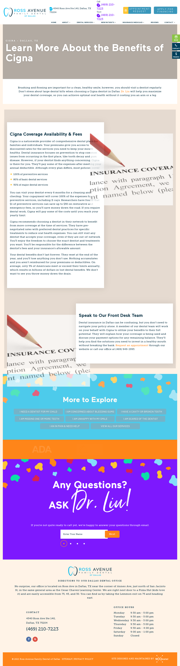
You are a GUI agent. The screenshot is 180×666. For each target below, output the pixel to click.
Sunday (118, 635)
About (66, 23)
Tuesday (119, 616)
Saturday (119, 631)
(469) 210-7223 (106, 6)
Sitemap (67, 659)
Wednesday (121, 620)
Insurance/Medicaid (133, 23)
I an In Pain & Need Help (65, 426)
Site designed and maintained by (140, 658)
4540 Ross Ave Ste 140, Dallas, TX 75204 (70, 10)
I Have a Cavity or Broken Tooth (141, 411)
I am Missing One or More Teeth (39, 418)
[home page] (24, 12)
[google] (35, 639)
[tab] (63, 543)
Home (53, 22)
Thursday (120, 624)
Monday (119, 612)
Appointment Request (136, 10)
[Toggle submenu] (69, 23)
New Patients (109, 23)
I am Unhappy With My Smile (90, 418)
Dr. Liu (125, 91)
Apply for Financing (166, 10)
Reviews (154, 22)
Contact (170, 23)
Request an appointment (132, 345)
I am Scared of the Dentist (140, 418)
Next (112, 534)
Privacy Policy (83, 659)
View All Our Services (115, 426)
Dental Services (86, 23)
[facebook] (28, 639)
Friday (118, 628)
